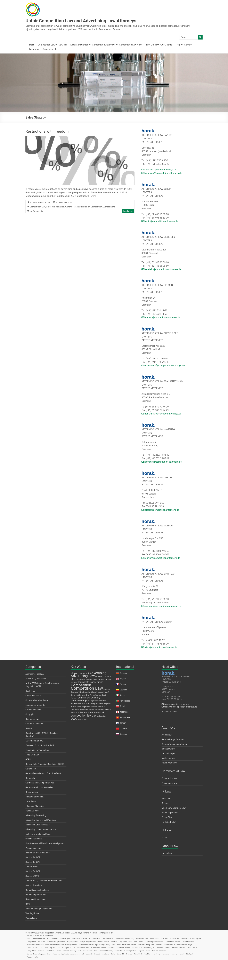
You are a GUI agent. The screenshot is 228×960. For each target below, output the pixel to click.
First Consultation (165, 944)
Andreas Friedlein (34, 951)
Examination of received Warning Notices (95, 944)
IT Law (165, 838)
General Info (70, 207)
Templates (167, 951)
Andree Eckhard (117, 947)
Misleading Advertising (35, 816)
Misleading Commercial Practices (40, 820)
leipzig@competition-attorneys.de (160, 510)
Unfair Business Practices (37, 890)
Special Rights (67, 938)
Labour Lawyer (168, 754)
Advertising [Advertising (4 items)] (97, 673)
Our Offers (166, 941)
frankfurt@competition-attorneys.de (161, 414)
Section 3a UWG (32, 857)
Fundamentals (54, 938)
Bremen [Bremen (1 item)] (94, 680)
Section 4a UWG (32, 862)
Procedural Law (147, 938)
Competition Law (46, 44)
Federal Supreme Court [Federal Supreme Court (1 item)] (98, 695)
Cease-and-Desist (33, 696)
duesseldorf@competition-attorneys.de (163, 365)
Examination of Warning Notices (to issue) (129, 944)
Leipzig (197, 954)
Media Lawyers (168, 758)
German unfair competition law (39, 788)
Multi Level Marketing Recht (37, 834)
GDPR (28, 760)
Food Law (166, 799)
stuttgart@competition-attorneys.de (161, 606)
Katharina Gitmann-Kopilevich (136, 947)
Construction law (169, 778)
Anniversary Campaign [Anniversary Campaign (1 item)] (103, 677)
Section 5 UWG (32, 867)
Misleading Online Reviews (37, 825)
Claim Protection (51, 944)
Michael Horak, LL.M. (66, 947)
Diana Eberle (63, 951)
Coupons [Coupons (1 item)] (106, 689)
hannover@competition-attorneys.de (161, 173)
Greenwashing (31, 792)
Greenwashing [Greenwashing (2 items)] (78, 700)
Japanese (124, 712)
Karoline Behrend (157, 947)
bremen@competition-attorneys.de (160, 317)
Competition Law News (130, 44)
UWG (27, 904)
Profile (103, 951)
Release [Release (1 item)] (94, 707)
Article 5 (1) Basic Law (35, 679)
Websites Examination (68, 944)
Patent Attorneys (169, 763)
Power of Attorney (154, 951)
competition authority (35, 705)
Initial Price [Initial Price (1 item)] (81, 704)
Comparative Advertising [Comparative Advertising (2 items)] (90, 682)
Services (63, 44)
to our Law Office (169, 712)
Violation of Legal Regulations (38, 909)
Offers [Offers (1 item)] (79, 707)
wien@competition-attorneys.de (159, 647)
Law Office (151, 44)
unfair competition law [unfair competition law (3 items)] (88, 714)
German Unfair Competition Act (39, 783)
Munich (31, 957)
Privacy (119, 951)
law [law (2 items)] (87, 703)
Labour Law (167, 853)
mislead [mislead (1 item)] (73, 707)
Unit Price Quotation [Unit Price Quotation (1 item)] (99, 716)
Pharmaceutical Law (82, 938)
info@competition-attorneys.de (158, 170)
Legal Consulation (79, 44)
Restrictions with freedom (47, 131)
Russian (123, 734)
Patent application (170, 813)
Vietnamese (125, 718)
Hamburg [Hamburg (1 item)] (89, 701)
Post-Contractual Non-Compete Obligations (44, 843)
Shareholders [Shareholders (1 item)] (99, 710)
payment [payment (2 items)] (86, 706)
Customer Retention (55, 207)
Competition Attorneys (103, 44)
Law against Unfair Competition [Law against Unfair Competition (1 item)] (100, 704)
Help (178, 44)
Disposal (191, 951)
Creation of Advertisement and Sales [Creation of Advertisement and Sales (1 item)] (83, 692)
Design (28, 728)
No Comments (36, 211)
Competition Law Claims (59, 941)
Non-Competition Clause (164, 938)
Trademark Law (169, 822)
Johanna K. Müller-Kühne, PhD (178, 947)
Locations (34, 49)
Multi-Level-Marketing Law (38, 941)
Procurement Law (33, 848)
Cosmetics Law (32, 719)
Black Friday (30, 691)
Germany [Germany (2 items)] (95, 698)
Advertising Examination (181, 941)
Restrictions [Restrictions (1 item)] (84, 710)
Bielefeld (140, 954)
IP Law (165, 803)
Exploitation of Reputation (37, 750)
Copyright (29, 714)
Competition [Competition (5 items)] (81, 685)
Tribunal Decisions (35, 954)
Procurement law (169, 783)
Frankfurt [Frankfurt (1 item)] (74, 698)
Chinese (123, 729)
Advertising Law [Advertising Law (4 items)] (83, 676)
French (123, 684)
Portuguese (125, 701)
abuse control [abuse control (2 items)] (78, 673)
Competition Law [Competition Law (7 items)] (87, 688)
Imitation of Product (34, 797)
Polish (122, 706)
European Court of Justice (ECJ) (40, 746)
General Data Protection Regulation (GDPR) (44, 764)
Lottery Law (181, 938)
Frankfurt (168, 954)
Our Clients (166, 44)
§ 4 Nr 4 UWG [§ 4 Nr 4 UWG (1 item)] (82, 719)
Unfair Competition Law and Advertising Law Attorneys (89, 21)
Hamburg (178, 954)
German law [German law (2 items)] (84, 698)
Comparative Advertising (36, 700)
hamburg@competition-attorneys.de (161, 462)
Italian (122, 695)
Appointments (49, 49)
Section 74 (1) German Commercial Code (44, 881)
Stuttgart (39, 957)
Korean (123, 723)
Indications (32, 947)
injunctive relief (32, 811)
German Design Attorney (173, 740)
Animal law (167, 735)
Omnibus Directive (33, 839)
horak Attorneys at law (40, 202)
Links (199, 951)
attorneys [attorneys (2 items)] (76, 679)
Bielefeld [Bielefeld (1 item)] (89, 680)
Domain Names (129, 941)
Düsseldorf (158, 954)
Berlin (132, 954)
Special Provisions (33, 885)
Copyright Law (97, 941)
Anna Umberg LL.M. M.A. (98, 947)
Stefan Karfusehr (50, 951)
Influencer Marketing (34, 806)
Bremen (149, 954)
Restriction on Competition (89, 207)
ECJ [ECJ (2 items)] (107, 692)
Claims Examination (35, 944)
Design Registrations (113, 941)
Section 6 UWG (32, 876)
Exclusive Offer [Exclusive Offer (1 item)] (84, 695)
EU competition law (34, 741)
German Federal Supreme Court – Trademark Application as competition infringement (76, 954)
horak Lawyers (168, 749)
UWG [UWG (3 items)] (74, 719)
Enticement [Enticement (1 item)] (75, 695)
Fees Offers (151, 944)
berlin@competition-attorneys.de (159, 221)
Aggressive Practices (34, 674)
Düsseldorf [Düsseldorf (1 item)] (100, 692)
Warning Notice (32, 913)
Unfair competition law (35, 895)
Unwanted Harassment (35, 899)
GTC (126, 951)
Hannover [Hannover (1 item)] (96, 701)
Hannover (188, 954)
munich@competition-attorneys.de (160, 558)
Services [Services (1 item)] (91, 710)
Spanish (123, 690)
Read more (128, 211)
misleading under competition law (40, 830)
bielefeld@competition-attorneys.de (161, 269)
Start (31, 44)
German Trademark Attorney (174, 744)
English (123, 679)
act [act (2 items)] (87, 673)
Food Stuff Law (32, 755)
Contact (188, 44)
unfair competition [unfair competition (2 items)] (87, 712)
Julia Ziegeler (82, 947)
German (123, 673)
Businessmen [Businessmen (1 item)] (102, 680)
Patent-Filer (167, 817)
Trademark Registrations (80, 941)
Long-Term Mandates (191, 944)
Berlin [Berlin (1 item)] (83, 680)
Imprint (111, 951)
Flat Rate (177, 944)
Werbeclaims (109, 207)
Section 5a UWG (32, 871)
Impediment (30, 802)
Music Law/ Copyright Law (174, 808)
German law (30, 778)
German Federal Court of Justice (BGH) (43, 774)
